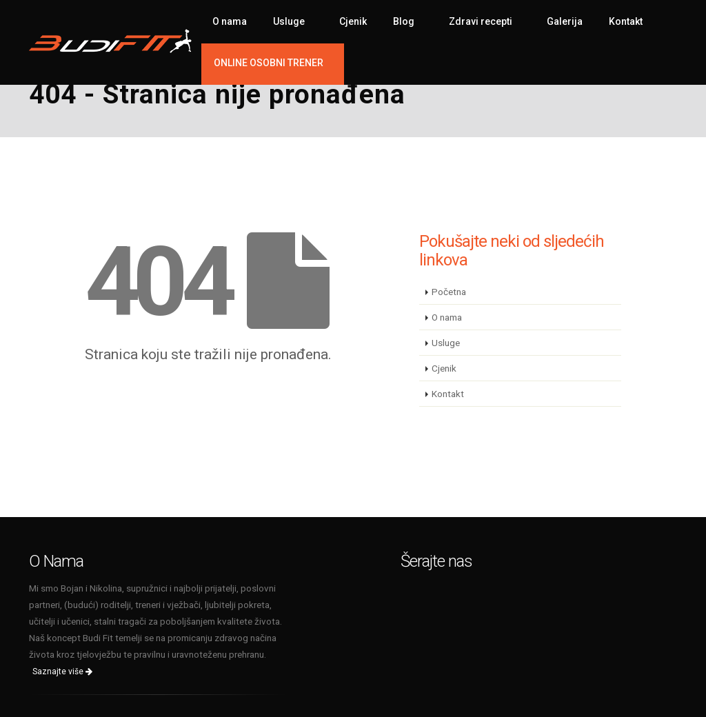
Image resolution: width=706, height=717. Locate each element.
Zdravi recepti (480, 21)
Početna (449, 291)
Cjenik (353, 21)
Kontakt (626, 21)
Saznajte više (62, 671)
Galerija (565, 21)
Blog (403, 21)
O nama (229, 21)
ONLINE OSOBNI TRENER (268, 62)
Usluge (289, 21)
